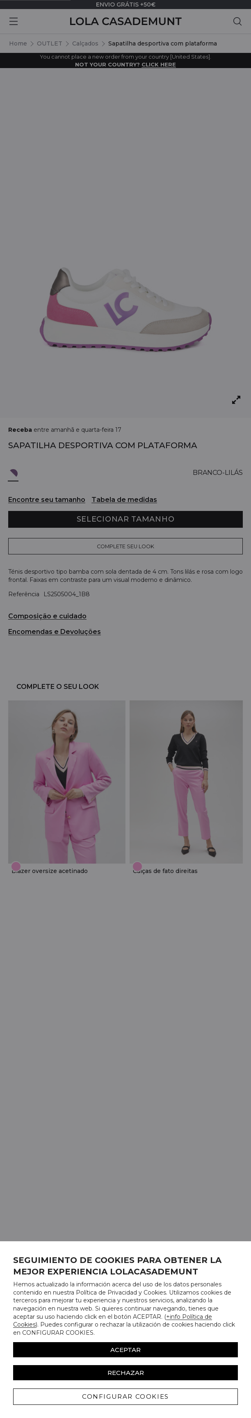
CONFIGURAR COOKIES (125, 1396)
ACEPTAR (125, 1350)
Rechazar (125, 1373)
